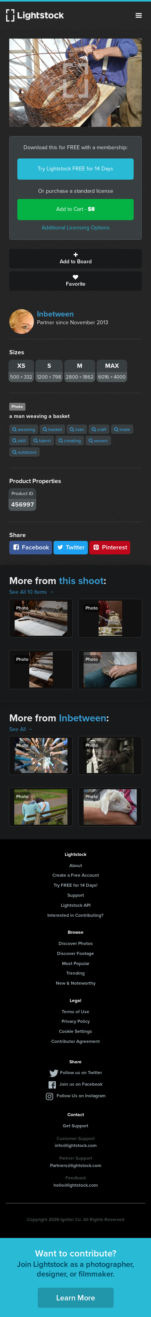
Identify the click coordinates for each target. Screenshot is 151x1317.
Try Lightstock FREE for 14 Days (75, 169)
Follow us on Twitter (81, 1072)
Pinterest (109, 547)
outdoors (24, 452)
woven (98, 440)
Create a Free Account (75, 875)
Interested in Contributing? (75, 915)
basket (52, 429)
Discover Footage (75, 953)
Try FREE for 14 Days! (75, 885)
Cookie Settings (75, 1031)
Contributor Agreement (75, 1041)
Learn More (75, 1297)
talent (42, 440)
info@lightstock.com (76, 1145)
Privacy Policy (76, 1021)
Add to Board (75, 258)
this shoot (81, 580)
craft (99, 429)
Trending (75, 973)
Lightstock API (76, 905)
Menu (139, 15)
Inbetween (55, 314)
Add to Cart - (75, 209)
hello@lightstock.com (76, 1185)
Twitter (71, 547)
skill (19, 440)
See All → (21, 729)
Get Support (75, 1125)
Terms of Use (75, 1011)
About (75, 865)
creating (70, 440)
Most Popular (75, 963)
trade (122, 429)
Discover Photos (76, 943)
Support (75, 895)
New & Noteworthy (76, 983)
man (77, 429)
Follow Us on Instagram (81, 1095)
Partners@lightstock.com (75, 1165)
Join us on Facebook (80, 1084)
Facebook (30, 547)
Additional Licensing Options (76, 228)
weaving (23, 429)
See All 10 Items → (31, 592)
